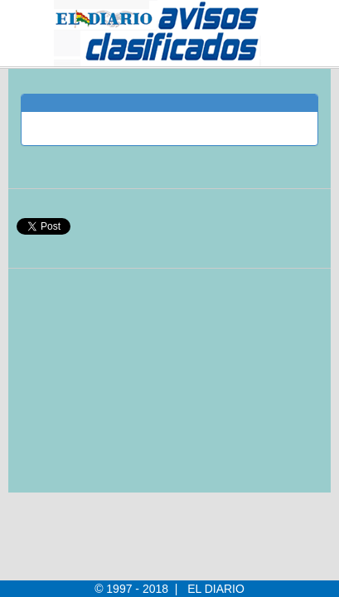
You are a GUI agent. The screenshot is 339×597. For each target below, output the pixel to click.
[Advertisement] (142, 389)
